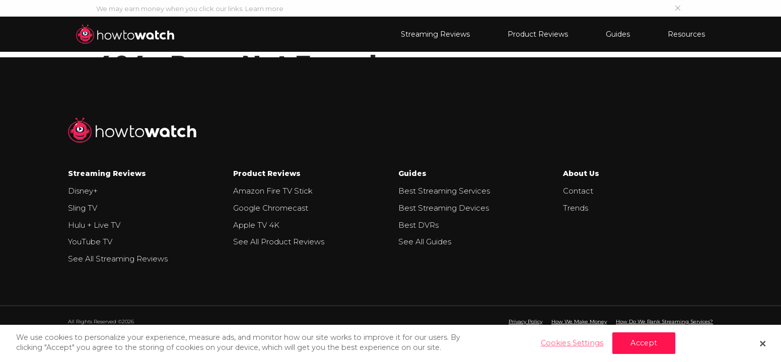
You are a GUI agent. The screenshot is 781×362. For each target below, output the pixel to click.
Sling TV (82, 208)
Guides (618, 34)
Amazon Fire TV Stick (273, 191)
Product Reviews (538, 34)
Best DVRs (418, 225)
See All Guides (424, 241)
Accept (643, 342)
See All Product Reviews (278, 241)
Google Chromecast (270, 208)
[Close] (763, 343)
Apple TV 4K (256, 225)
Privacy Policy (525, 321)
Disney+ (83, 191)
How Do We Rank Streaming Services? (664, 321)
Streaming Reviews (435, 34)
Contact (578, 191)
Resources (686, 34)
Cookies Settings (572, 342)
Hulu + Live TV (94, 225)
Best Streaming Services (444, 191)
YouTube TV (90, 241)
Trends (575, 208)
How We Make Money (579, 321)
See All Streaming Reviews (118, 258)
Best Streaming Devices (443, 208)
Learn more (264, 9)
